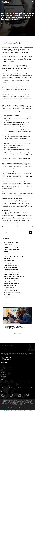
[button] (1, 23)
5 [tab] (19, 333)
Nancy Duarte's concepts (12, 269)
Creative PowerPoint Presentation (14, 256)
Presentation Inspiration (12, 280)
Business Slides (9, 255)
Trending (7, 294)
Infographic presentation (12, 265)
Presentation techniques (12, 281)
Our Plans (3, 372)
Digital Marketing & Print (7, 368)
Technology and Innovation (12, 292)
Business (7, 253)
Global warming (9, 260)
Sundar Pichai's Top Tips (12, 290)
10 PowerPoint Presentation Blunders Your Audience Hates (16, 382)
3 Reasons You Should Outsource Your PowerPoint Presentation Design (17, 388)
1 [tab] (14, 333)
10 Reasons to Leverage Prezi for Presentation (13, 385)
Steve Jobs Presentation (12, 289)
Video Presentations (11, 298)
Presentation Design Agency (13, 278)
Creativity (8, 258)
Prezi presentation (10, 285)
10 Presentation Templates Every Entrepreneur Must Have (16, 383)
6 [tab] (20, 333)
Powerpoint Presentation (12, 274)
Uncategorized (9, 296)
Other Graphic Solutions (7, 370)
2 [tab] (15, 333)
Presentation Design (6, 366)
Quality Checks (9, 287)
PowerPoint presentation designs (14, 276)
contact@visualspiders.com (11, 347)
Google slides (9, 263)
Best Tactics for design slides (13, 246)
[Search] (30, 232)
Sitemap (3, 376)
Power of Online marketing (12, 272)
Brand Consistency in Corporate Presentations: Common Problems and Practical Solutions (15, 327)
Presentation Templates (12, 283)
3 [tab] (17, 333)
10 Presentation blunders (12, 242)
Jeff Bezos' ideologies (11, 267)
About (2, 365)
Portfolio (7, 271)
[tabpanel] (17, 319)
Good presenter (9, 262)
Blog (6, 251)
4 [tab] (18, 333)
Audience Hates (9, 244)
